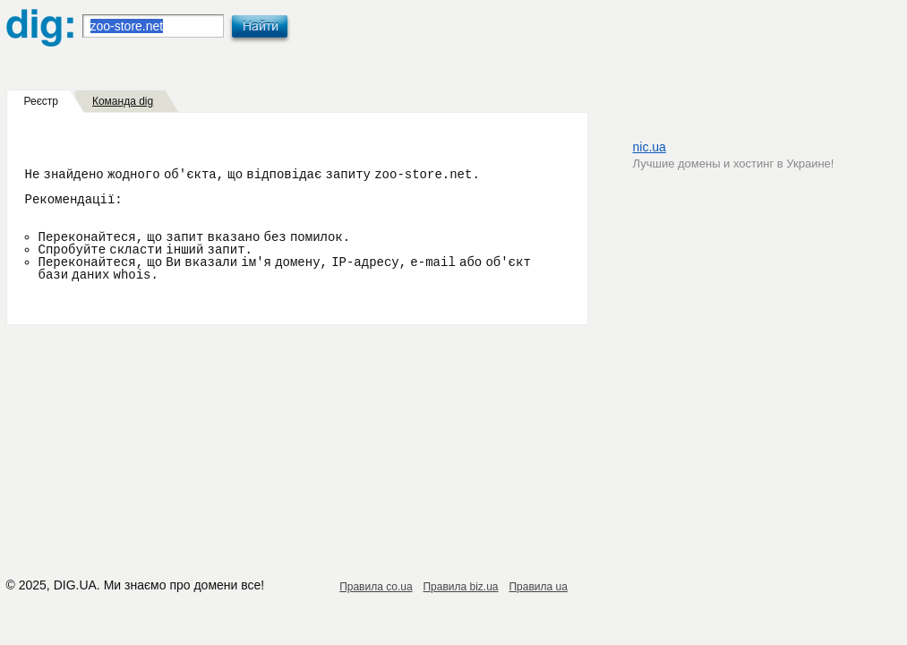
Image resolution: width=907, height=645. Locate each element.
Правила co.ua (375, 586)
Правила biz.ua (460, 586)
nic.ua (649, 147)
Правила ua (538, 586)
